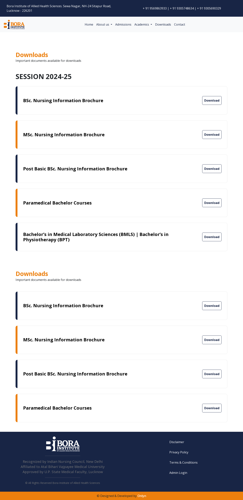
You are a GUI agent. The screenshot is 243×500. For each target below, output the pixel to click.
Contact (179, 24)
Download (211, 100)
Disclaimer (176, 442)
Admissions (123, 24)
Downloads (163, 24)
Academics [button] (142, 24)
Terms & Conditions (183, 462)
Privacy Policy (178, 452)
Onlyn (141, 496)
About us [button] (103, 24)
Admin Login (178, 473)
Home (89, 24)
